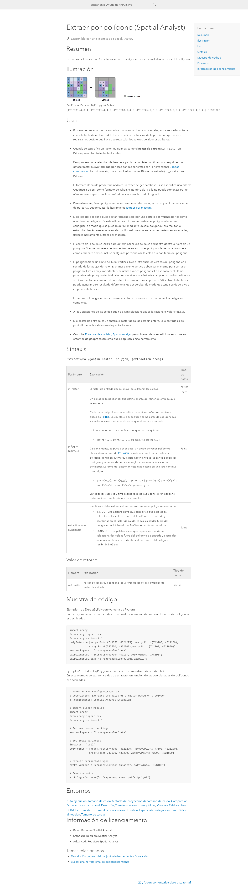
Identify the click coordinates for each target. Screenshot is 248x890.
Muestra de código (209, 57)
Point (105, 417)
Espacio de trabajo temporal (158, 810)
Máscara (162, 806)
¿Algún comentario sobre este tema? (166, 883)
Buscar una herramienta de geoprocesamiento (100, 862)
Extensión (107, 806)
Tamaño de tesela (93, 815)
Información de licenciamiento (216, 68)
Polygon (123, 453)
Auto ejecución (76, 801)
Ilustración (203, 40)
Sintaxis (202, 52)
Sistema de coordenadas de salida (115, 810)
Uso (199, 46)
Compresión (179, 801)
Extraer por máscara (139, 207)
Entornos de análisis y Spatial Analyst (108, 334)
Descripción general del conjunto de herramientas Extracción (109, 857)
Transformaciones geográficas (135, 806)
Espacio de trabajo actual (83, 806)
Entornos (203, 63)
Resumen (203, 35)
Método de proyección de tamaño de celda (141, 801)
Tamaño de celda (99, 801)
